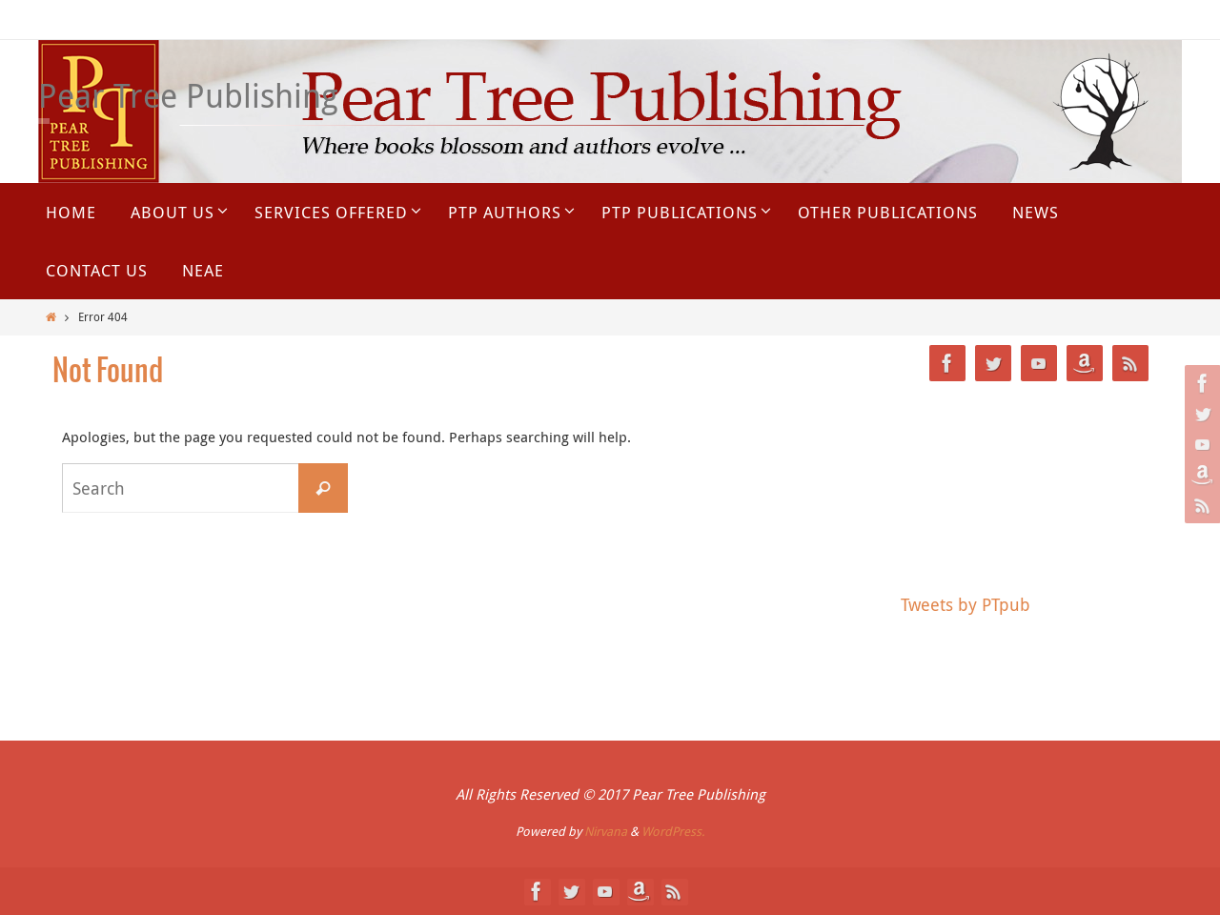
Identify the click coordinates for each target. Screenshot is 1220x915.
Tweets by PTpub (965, 604)
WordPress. (672, 831)
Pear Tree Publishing (188, 95)
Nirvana (605, 831)
